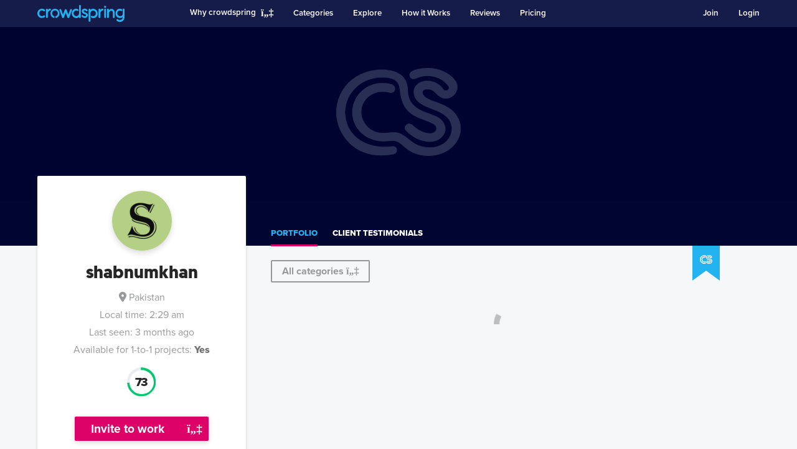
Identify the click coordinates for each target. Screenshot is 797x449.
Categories (313, 13)
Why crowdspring (223, 12)
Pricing (533, 13)
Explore (367, 13)
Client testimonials (377, 233)
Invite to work (127, 429)
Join (711, 13)
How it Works (426, 13)
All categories (320, 271)
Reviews (485, 13)
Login (749, 13)
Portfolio (294, 233)
